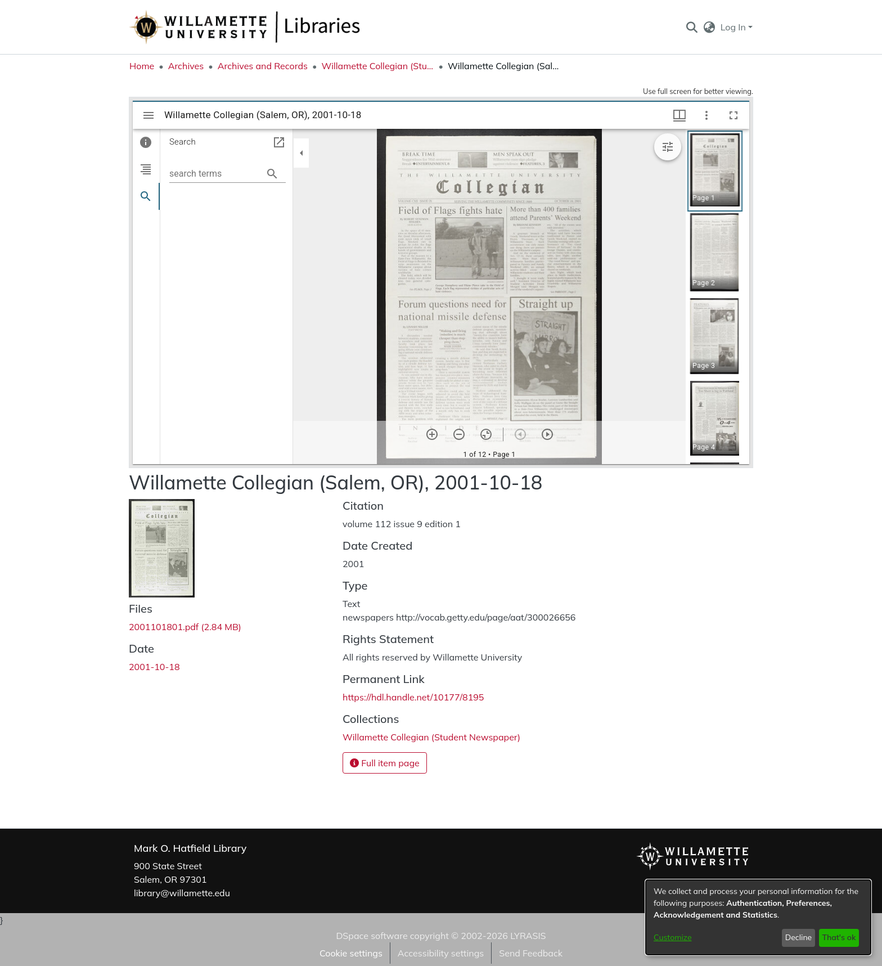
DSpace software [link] (371, 935)
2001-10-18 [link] (154, 666)
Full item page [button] (385, 763)
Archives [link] (186, 65)
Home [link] (141, 65)
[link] (185, 626)
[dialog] (758, 917)
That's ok (839, 937)
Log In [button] (734, 27)
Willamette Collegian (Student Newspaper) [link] (377, 65)
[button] (692, 27)
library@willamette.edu (182, 892)
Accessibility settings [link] (441, 953)
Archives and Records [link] (263, 65)
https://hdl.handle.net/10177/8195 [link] (413, 697)
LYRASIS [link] (528, 935)
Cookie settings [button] (351, 953)
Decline (798, 937)
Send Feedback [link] (530, 953)
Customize (673, 937)
